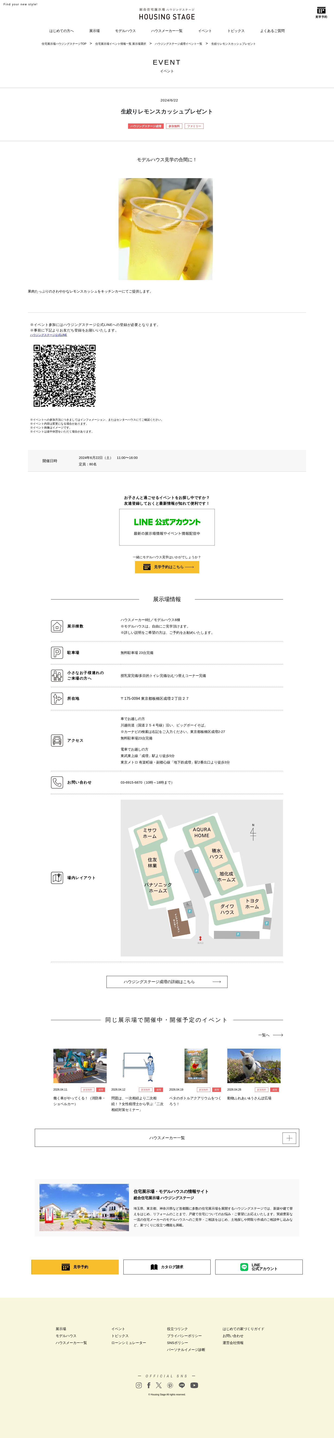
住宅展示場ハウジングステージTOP (64, 43)
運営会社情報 (233, 1345)
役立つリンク (177, 1331)
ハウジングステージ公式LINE (48, 335)
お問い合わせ (233, 1338)
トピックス (236, 31)
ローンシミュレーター (128, 1345)
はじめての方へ (61, 31)
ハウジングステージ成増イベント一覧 (178, 43)
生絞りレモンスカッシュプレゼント (233, 43)
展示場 (94, 31)
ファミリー (194, 126)
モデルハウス (125, 31)
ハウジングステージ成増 (146, 126)
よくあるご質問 (272, 31)
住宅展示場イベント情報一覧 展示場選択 (120, 43)
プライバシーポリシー (184, 1338)
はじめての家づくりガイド (243, 1331)
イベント (205, 31)
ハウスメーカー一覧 (167, 31)
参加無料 (174, 126)
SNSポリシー (177, 1345)
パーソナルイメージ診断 (186, 1352)
